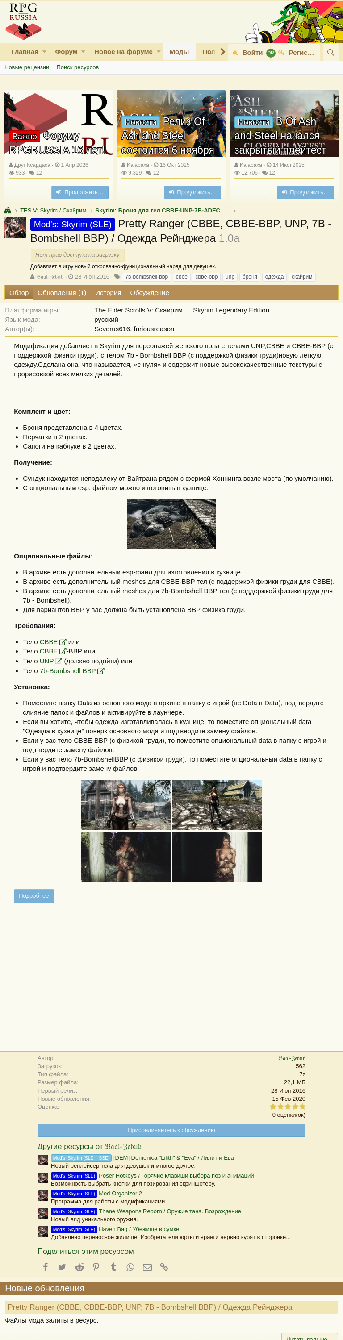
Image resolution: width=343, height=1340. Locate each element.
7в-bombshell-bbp (146, 277)
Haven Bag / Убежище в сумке (115, 1247)
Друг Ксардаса (32, 165)
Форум (66, 51)
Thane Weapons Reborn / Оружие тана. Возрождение (146, 1230)
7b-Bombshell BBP (72, 689)
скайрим (302, 277)
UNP (51, 679)
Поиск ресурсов (77, 67)
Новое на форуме (123, 51)
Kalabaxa (138, 165)
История (108, 292)
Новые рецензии (26, 67)
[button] (44, 51)
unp (230, 277)
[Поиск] (331, 52)
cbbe (182, 277)
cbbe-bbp (206, 277)
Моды (179, 51)
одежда (274, 277)
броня (250, 277)
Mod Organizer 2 (96, 1212)
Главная (24, 51)
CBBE (53, 660)
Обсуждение (149, 292)
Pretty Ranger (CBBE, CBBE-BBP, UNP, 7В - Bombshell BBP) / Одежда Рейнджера (154, 1326)
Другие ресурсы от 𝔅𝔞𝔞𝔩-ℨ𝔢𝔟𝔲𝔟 (90, 1165)
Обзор (19, 292)
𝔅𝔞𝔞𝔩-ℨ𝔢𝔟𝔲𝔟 (49, 276)
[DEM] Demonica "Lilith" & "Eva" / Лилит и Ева (142, 1176)
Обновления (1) (62, 292)
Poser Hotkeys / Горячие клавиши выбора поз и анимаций (152, 1194)
